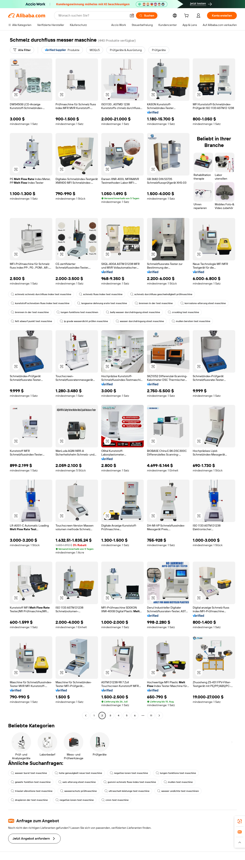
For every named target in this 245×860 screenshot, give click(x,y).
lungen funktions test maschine (176, 773)
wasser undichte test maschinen (178, 791)
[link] (239, 821)
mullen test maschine (178, 782)
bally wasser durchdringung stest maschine (133, 312)
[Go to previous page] (85, 715)
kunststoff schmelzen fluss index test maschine (40, 303)
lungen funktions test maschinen (77, 312)
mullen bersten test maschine (191, 321)
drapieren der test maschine (29, 800)
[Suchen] (146, 15)
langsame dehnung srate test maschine (102, 303)
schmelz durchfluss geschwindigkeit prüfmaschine (161, 294)
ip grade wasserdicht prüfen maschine (84, 321)
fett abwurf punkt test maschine (31, 321)
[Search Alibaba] (92, 15)
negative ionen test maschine (129, 773)
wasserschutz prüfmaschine (78, 791)
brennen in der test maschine (154, 303)
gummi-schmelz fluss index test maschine (130, 782)
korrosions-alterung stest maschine (203, 303)
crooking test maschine (183, 312)
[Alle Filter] (22, 50)
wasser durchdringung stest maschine (140, 321)
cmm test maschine (115, 800)
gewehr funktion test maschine (31, 782)
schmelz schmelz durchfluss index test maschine (41, 294)
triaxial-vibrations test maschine (31, 791)
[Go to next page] (159, 715)
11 (151, 715)
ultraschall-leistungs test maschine (127, 791)
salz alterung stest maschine (77, 782)
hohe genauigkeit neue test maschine (78, 773)
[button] (131, 15)
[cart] (187, 16)
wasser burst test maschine (29, 773)
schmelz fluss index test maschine (100, 294)
